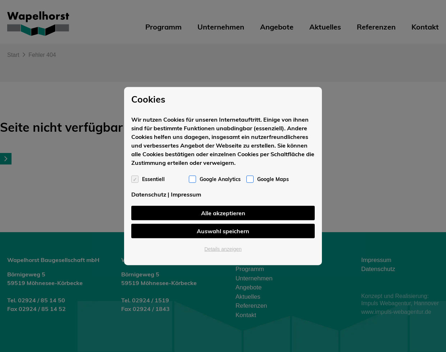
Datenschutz (148, 194)
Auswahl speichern (223, 230)
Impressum (186, 194)
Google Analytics (220, 179)
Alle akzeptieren (223, 212)
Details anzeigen (223, 249)
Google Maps (273, 179)
